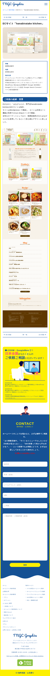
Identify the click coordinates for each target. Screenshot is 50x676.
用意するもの (8, 612)
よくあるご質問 (7, 603)
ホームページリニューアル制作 (36, 591)
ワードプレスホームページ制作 (36, 594)
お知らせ (5, 621)
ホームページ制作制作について (13, 609)
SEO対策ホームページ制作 (35, 597)
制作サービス (29, 585)
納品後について (8, 615)
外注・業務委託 (32, 600)
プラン (6, 597)
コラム (5, 624)
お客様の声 (6, 591)
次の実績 (42, 17)
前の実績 (7, 17)
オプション (7, 600)
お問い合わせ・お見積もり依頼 (12, 630)
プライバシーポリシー (9, 627)
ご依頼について (8, 606)
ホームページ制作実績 (9, 588)
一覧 (25, 17)
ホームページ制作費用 (9, 594)
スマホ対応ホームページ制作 (35, 588)
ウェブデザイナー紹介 (9, 618)
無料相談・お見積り (25, 673)
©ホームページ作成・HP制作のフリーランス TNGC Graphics (25, 656)
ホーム (5, 585)
